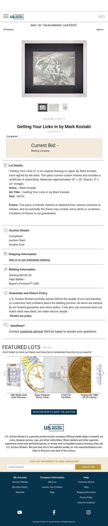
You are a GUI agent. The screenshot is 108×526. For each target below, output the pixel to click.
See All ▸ (47, 347)
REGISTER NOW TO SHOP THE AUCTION (54, 412)
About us (52, 482)
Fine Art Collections (52, 25)
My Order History (20, 487)
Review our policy (21, 315)
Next (100, 29)
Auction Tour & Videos (52, 487)
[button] (42, 107)
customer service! (31, 331)
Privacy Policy (86, 497)
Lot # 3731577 (70, 25)
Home (33, 25)
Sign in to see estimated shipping (29, 259)
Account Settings (20, 482)
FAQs (86, 487)
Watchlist (20, 492)
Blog (52, 492)
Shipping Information (86, 492)
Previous (8, 29)
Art (39, 25)
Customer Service (86, 482)
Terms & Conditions (86, 502)
